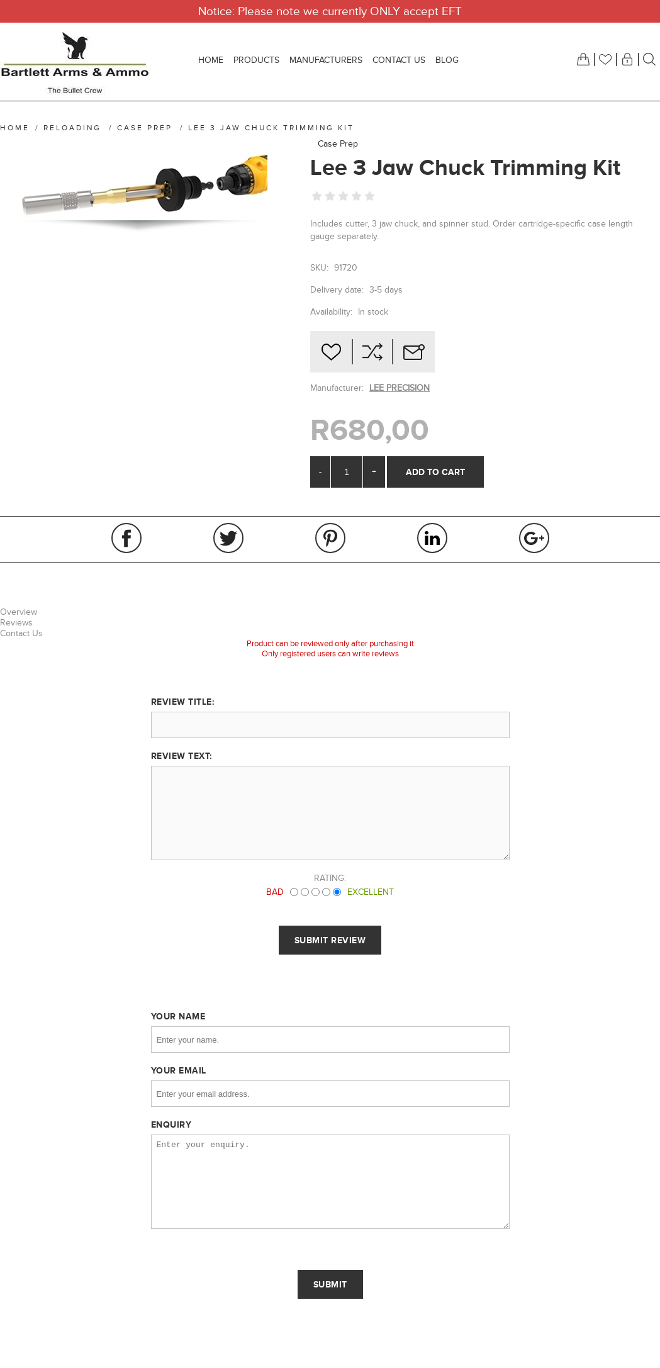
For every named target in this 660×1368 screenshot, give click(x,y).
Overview (18, 612)
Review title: (183, 702)
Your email (178, 1070)
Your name (178, 1016)
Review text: (181, 756)
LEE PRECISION (399, 388)
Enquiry (171, 1124)
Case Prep (338, 143)
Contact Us (21, 633)
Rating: (330, 878)
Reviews (16, 622)
